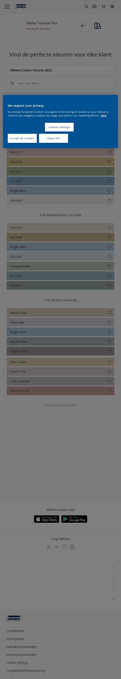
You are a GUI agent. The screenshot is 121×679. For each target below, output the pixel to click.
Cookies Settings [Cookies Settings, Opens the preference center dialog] (59, 127)
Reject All (53, 138)
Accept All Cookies (22, 138)
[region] (60, 121)
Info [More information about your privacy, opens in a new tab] (103, 115)
